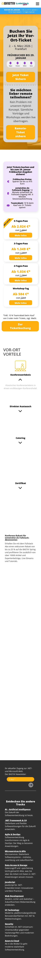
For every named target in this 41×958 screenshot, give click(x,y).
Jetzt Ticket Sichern (20, 77)
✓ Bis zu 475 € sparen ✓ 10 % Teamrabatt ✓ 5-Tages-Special (21, 11)
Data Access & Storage (16, 865)
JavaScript (10, 882)
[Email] (20, 779)
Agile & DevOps (12, 834)
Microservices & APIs (15, 851)
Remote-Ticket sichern (20, 132)
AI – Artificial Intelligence (18, 809)
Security (9, 924)
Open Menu (37, 4)
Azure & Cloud (12, 940)
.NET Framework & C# (16, 820)
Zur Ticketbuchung (20, 326)
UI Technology (12, 910)
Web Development (14, 896)
